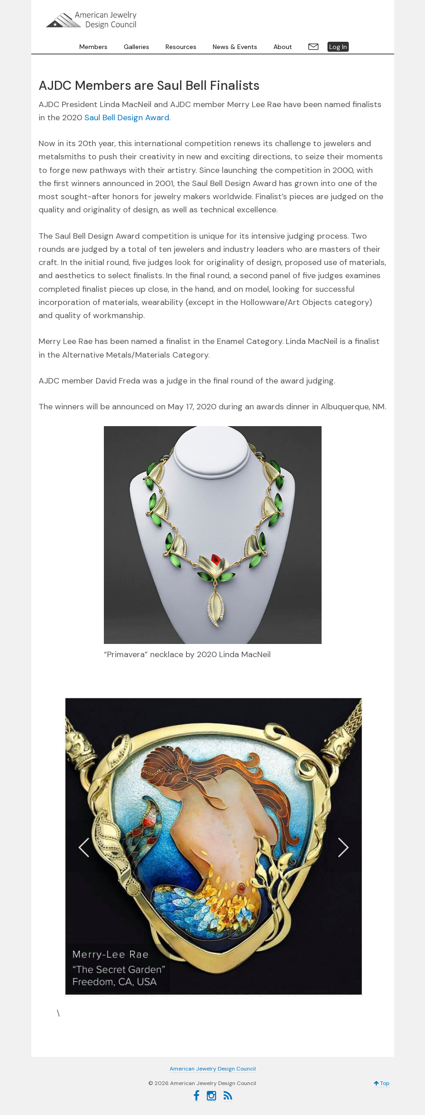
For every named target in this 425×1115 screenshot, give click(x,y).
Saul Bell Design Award (126, 117)
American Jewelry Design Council (91, 20)
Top (382, 1083)
